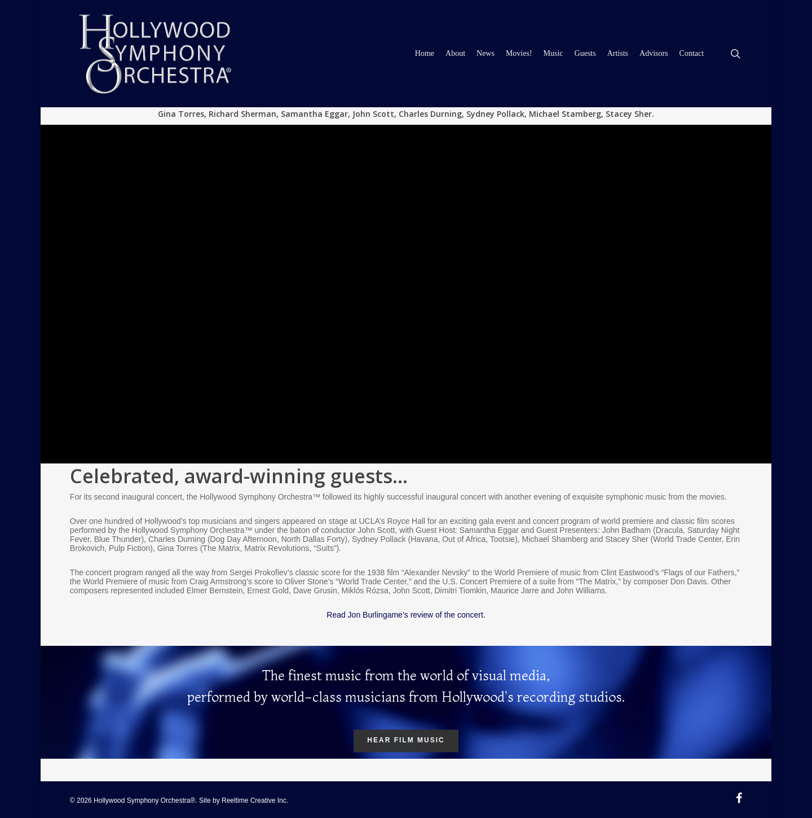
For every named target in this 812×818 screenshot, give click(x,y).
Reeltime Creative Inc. (255, 800)
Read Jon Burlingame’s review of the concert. (405, 614)
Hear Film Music (405, 741)
